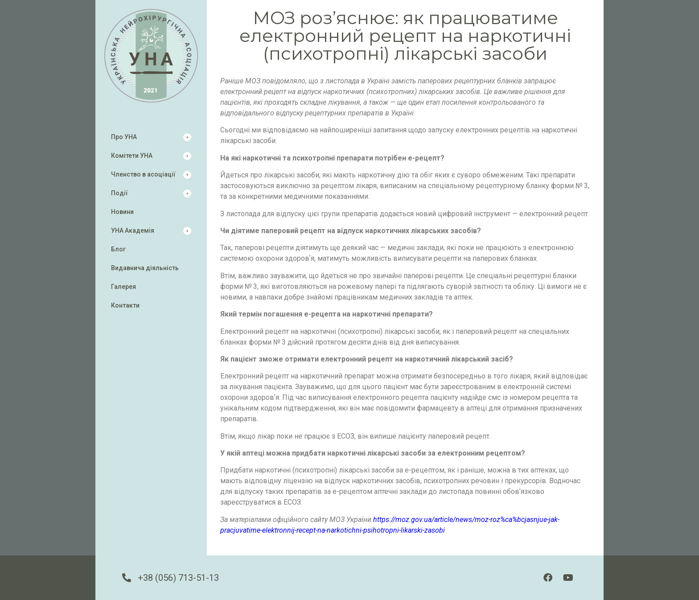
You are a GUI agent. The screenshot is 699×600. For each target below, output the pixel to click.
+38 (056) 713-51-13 (178, 577)
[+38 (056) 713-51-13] (126, 577)
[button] (151, 137)
